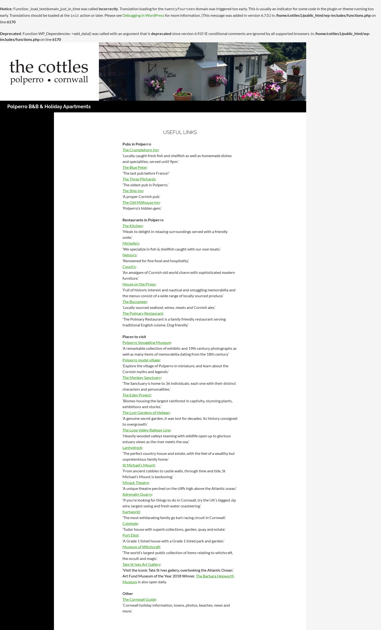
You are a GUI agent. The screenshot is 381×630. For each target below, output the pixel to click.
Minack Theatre (135, 481)
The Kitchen (132, 224)
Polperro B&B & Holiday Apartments (49, 105)
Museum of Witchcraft (141, 545)
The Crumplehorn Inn (140, 148)
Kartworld (131, 510)
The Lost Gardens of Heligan (146, 411)
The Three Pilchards (139, 177)
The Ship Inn (132, 189)
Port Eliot (130, 533)
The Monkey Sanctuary (141, 376)
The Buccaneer (134, 300)
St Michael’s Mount (138, 463)
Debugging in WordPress (143, 14)
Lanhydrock (132, 446)
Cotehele (130, 522)
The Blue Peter (134, 165)
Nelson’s (129, 253)
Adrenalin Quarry (137, 492)
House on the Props (139, 282)
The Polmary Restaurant (142, 311)
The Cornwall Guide (139, 597)
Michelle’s (130, 241)
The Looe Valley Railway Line (146, 428)
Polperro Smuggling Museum (146, 341)
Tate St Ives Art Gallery (141, 562)
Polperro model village (141, 358)
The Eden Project (136, 393)
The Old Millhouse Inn (141, 200)
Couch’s (129, 265)
